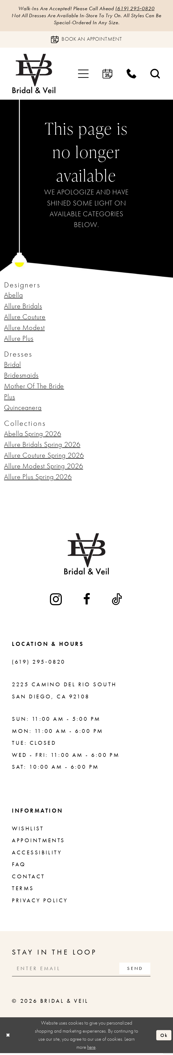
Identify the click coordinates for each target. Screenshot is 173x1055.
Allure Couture (25, 318)
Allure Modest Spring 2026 (43, 467)
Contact (28, 877)
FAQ (19, 865)
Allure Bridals (23, 307)
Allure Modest (24, 328)
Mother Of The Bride (34, 387)
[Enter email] (85, 970)
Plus (9, 398)
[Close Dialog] (8, 1037)
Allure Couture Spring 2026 (44, 456)
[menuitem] (83, 75)
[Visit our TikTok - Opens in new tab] (117, 600)
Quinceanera (23, 408)
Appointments (38, 841)
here (91, 1049)
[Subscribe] (141, 970)
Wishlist (28, 829)
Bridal (12, 365)
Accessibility (37, 853)
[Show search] (156, 74)
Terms (23, 889)
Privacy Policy (40, 901)
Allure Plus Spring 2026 (38, 477)
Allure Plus (18, 339)
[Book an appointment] (86, 40)
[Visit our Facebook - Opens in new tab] (87, 600)
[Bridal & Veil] (33, 75)
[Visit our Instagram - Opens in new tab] (56, 600)
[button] (83, 75)
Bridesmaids (21, 376)
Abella (13, 296)
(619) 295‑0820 (140, 8)
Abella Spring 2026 (32, 434)
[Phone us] (132, 74)
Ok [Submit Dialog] (164, 1037)
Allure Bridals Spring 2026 (42, 445)
